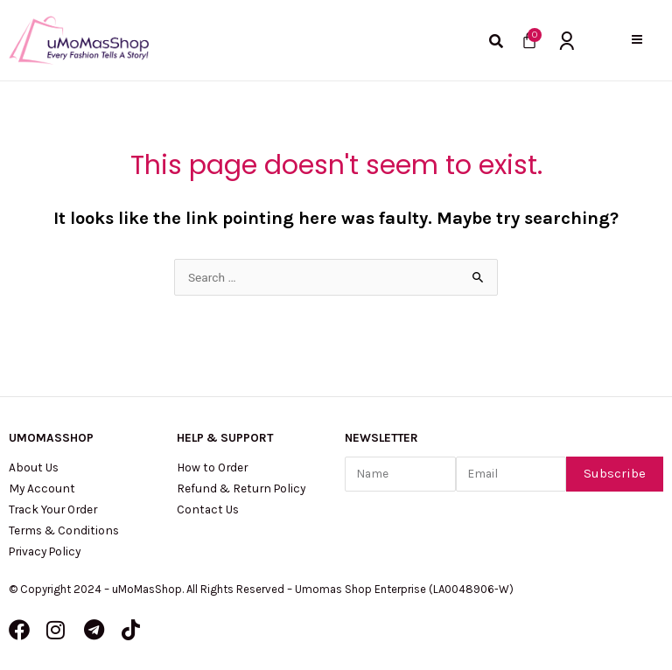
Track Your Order (53, 509)
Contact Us (208, 509)
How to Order (212, 467)
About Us (34, 467)
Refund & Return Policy (241, 488)
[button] (636, 39)
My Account (42, 488)
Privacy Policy (44, 551)
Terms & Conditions (64, 530)
